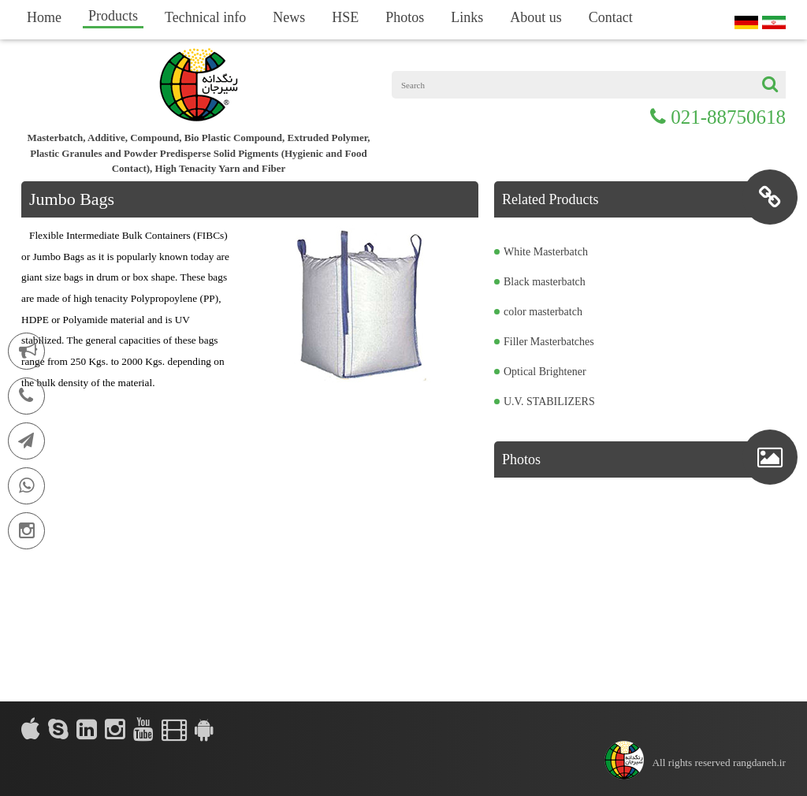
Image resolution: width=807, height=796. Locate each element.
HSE (345, 17)
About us (536, 17)
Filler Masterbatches (549, 342)
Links (467, 17)
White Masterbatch (546, 252)
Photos (404, 17)
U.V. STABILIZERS (549, 401)
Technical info (205, 17)
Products (113, 16)
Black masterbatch (545, 282)
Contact (611, 17)
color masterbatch (543, 312)
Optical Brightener (545, 372)
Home (44, 17)
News (289, 17)
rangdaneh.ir (759, 762)
